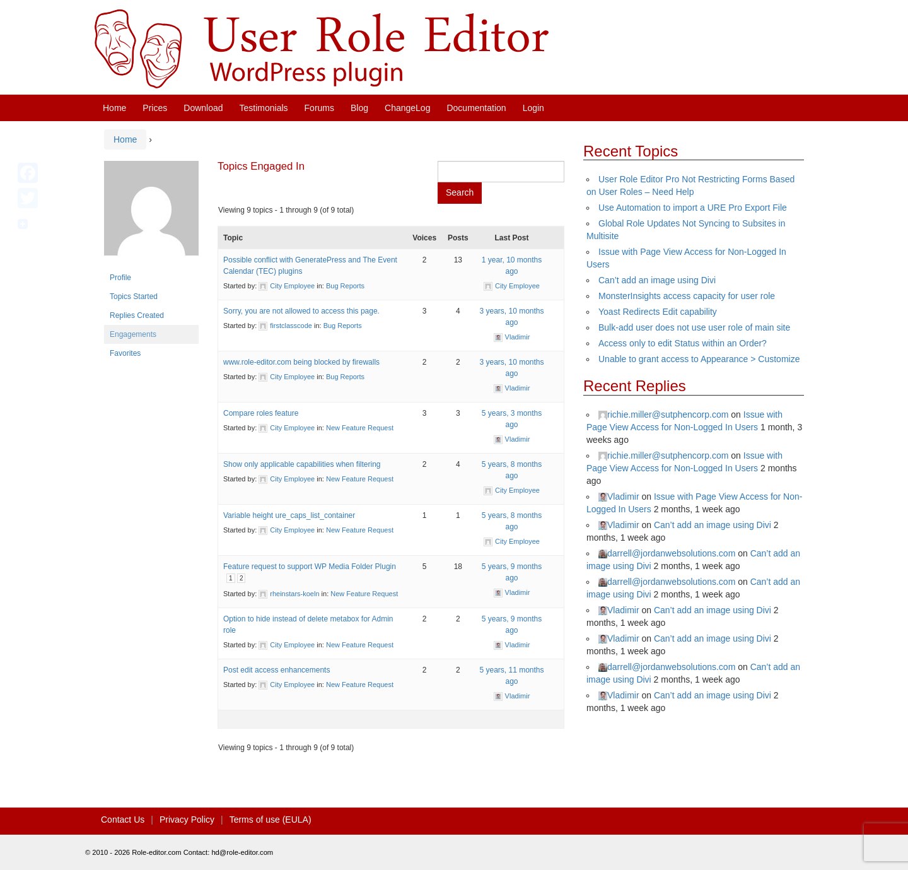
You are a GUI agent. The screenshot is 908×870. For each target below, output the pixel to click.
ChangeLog (407, 108)
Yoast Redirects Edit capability (657, 312)
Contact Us (122, 819)
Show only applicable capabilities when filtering (301, 464)
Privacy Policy (187, 819)
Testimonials (264, 108)
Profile (120, 277)
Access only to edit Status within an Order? (682, 343)
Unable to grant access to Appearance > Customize (699, 359)
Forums (319, 108)
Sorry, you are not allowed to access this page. (301, 311)
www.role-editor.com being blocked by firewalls (301, 362)
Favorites (125, 353)
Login (533, 108)
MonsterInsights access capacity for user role (686, 296)
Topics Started (134, 296)
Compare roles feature (260, 413)
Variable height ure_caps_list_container (289, 515)
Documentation (476, 108)
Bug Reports (345, 286)
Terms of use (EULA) (270, 819)
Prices (155, 108)
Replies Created (137, 315)
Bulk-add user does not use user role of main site (694, 327)
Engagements (133, 334)
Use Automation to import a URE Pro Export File (692, 208)
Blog (359, 108)
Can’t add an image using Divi (657, 280)
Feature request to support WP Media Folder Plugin (309, 566)
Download (203, 108)
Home (114, 108)
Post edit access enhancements (276, 670)
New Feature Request (359, 428)
